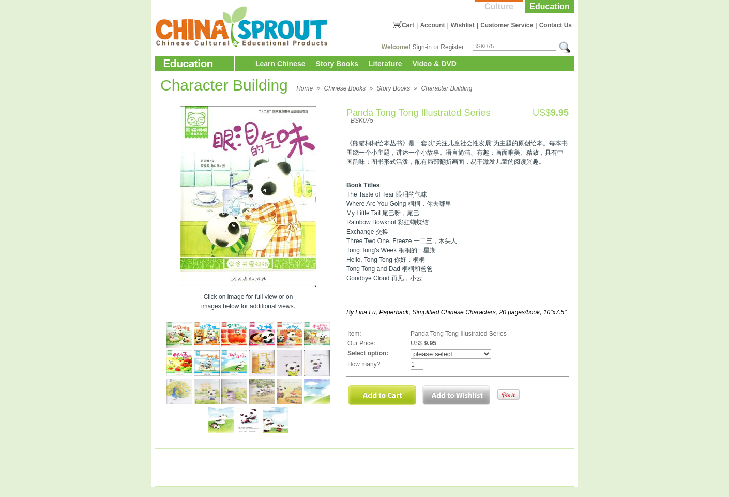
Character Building (447, 88)
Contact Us (555, 25)
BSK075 (362, 120)
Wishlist (463, 25)
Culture (498, 6)
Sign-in (422, 47)
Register (452, 47)
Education (549, 6)
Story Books (336, 63)
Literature (385, 63)
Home (304, 88)
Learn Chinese (280, 63)
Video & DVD (435, 63)
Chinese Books (345, 88)
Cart (408, 25)
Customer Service (506, 25)
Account (432, 25)
